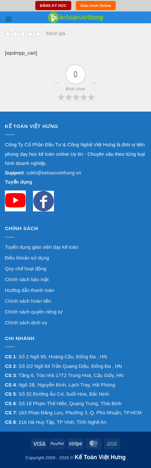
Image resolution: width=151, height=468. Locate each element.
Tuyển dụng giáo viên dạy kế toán (41, 247)
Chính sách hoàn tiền (28, 301)
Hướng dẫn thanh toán (29, 290)
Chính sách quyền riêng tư (33, 312)
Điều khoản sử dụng (27, 258)
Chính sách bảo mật (27, 279)
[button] (8, 19)
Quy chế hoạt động (25, 268)
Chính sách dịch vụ (26, 322)
